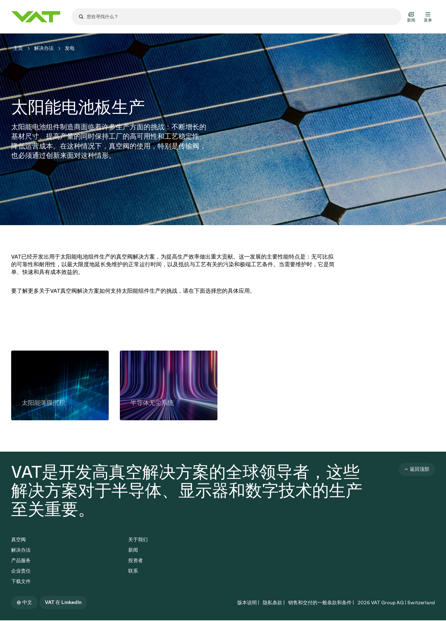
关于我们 (138, 540)
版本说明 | (248, 603)
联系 (133, 571)
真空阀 (18, 540)
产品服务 (21, 561)
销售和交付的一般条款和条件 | (321, 603)
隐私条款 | (274, 603)
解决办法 (44, 48)
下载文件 (21, 581)
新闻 (133, 550)
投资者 (135, 561)
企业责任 (21, 571)
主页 (18, 48)
